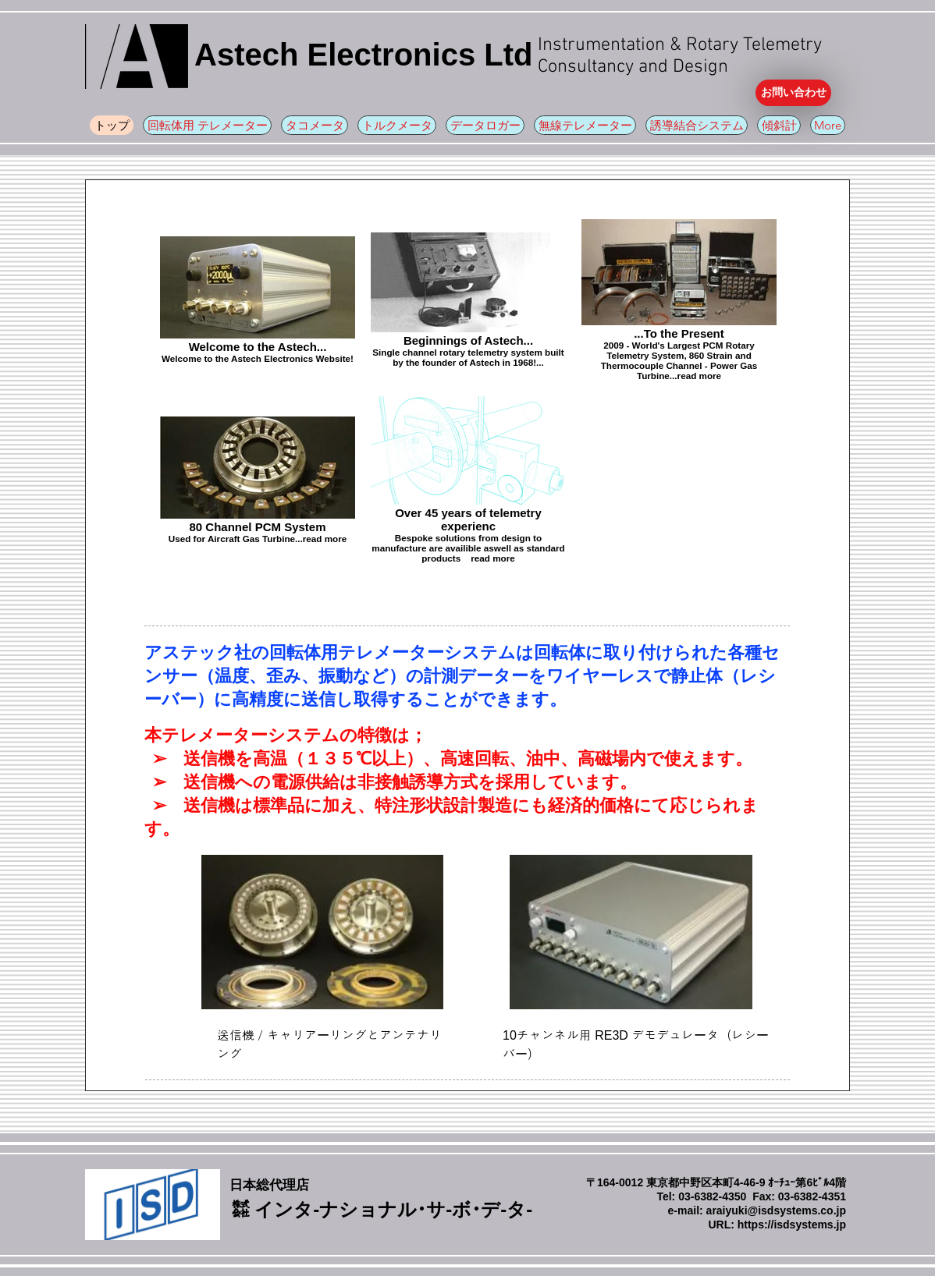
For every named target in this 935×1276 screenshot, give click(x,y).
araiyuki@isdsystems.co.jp (776, 1210)
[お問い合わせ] (793, 93)
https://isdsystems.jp (792, 1224)
